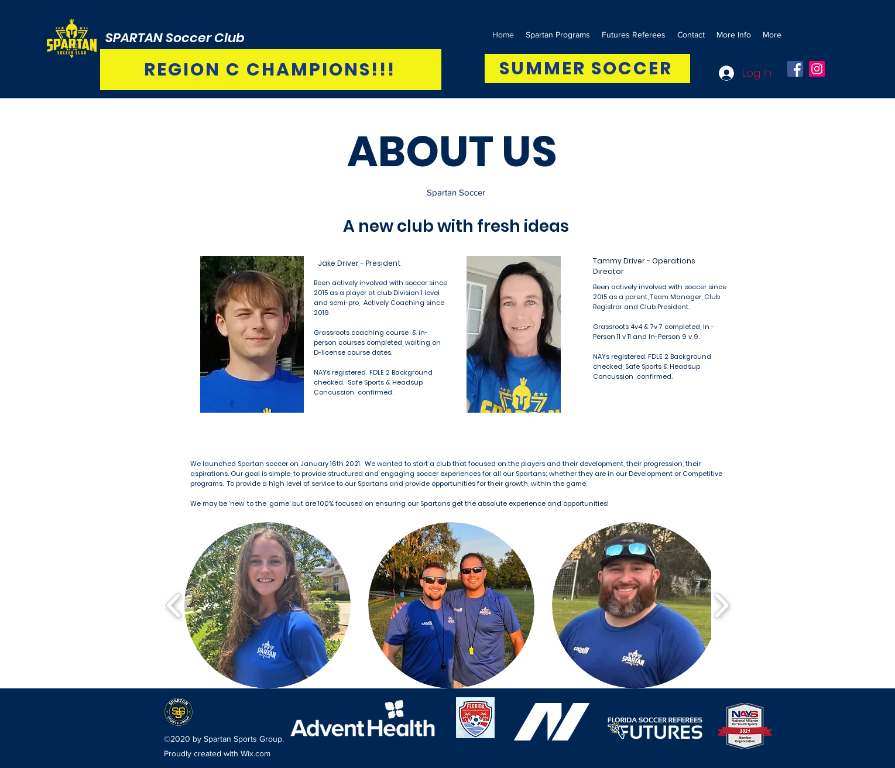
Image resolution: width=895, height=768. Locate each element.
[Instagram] (817, 69)
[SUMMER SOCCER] (587, 68)
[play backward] (174, 605)
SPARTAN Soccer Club (175, 38)
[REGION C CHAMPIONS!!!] (270, 69)
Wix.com (255, 753)
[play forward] (721, 605)
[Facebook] (795, 69)
